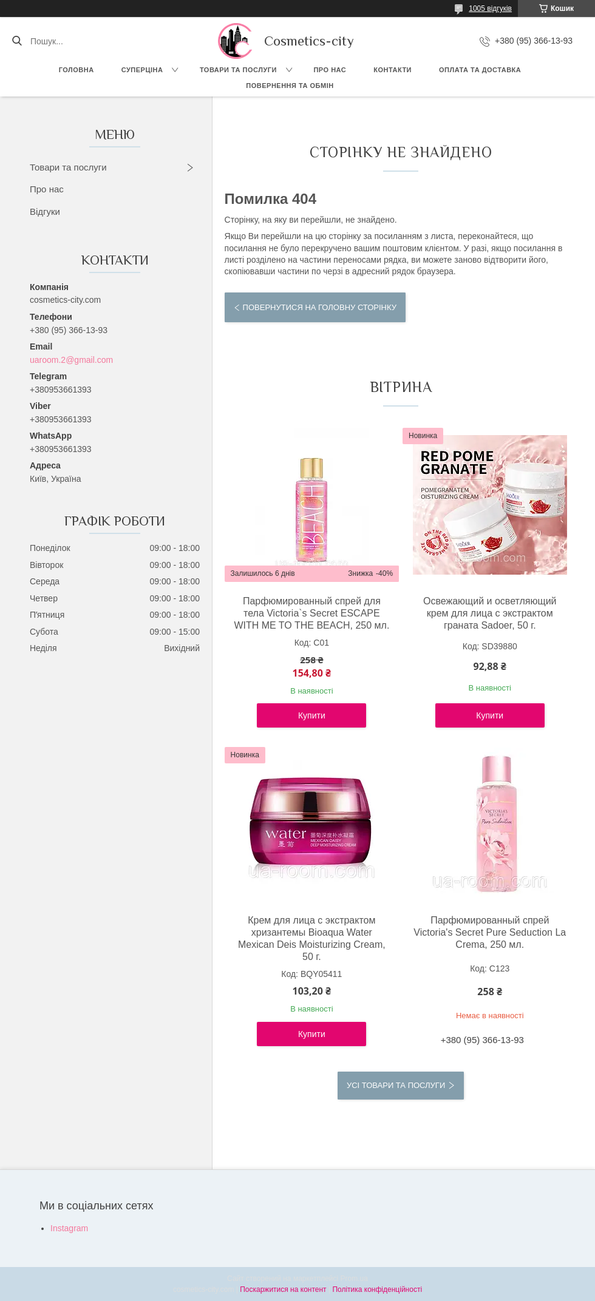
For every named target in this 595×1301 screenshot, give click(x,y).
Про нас (329, 69)
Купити (311, 715)
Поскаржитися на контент (283, 1289)
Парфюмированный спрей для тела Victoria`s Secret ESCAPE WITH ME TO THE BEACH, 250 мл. (311, 613)
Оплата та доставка (480, 69)
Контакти (392, 69)
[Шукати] (16, 41)
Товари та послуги (238, 69)
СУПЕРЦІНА (142, 69)
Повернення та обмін (289, 85)
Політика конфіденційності (377, 1289)
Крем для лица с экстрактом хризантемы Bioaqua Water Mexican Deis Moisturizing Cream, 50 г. (312, 938)
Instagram (69, 1228)
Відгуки (45, 211)
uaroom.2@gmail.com (71, 360)
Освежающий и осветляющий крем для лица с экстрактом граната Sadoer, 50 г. (490, 613)
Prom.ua (354, 1278)
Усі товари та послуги (396, 1085)
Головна (76, 69)
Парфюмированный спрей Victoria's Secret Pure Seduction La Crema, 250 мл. (489, 932)
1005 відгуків (490, 8)
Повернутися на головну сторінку (319, 307)
